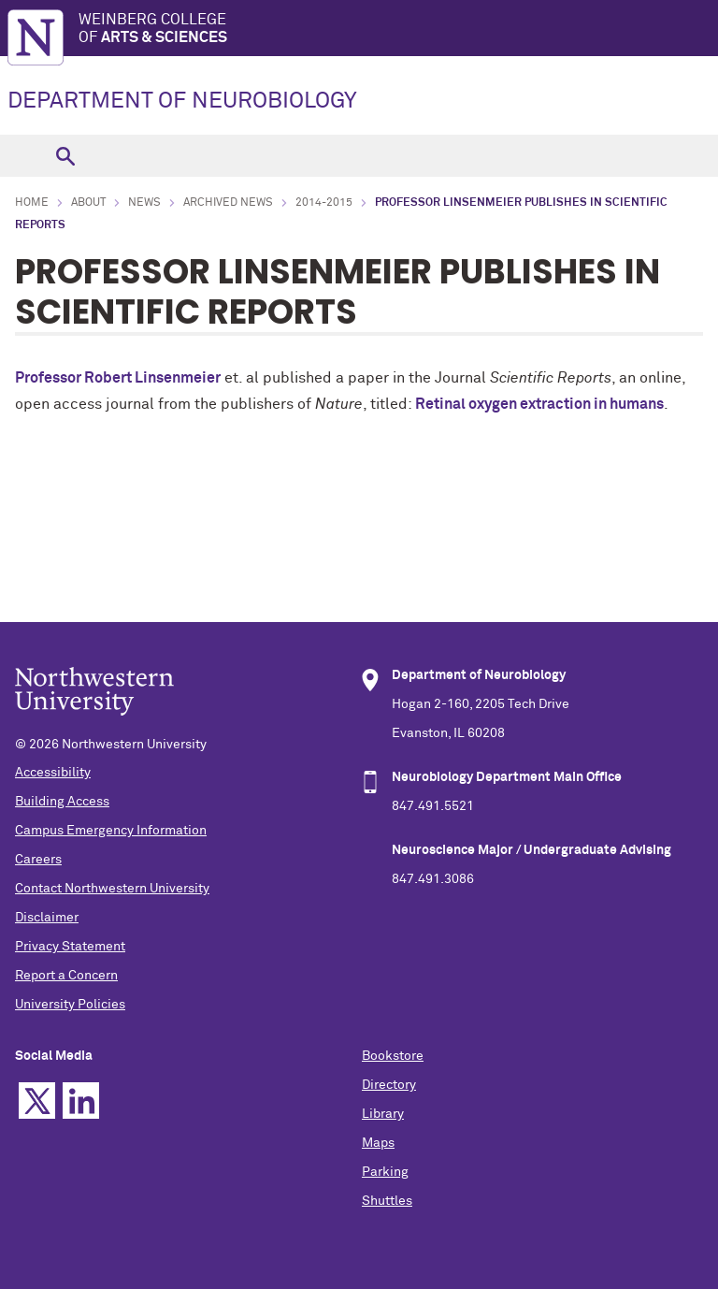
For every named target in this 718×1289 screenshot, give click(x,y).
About (88, 203)
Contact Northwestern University (112, 888)
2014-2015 (323, 203)
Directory (389, 1085)
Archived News (228, 203)
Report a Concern (66, 975)
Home (32, 203)
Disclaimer (47, 917)
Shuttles (387, 1201)
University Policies (70, 1004)
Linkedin (81, 1100)
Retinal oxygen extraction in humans (539, 404)
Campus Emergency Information (111, 830)
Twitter (37, 1100)
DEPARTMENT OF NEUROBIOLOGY (182, 101)
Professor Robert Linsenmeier (118, 377)
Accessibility (53, 772)
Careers (38, 859)
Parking (385, 1172)
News (144, 203)
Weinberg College (398, 29)
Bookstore (393, 1056)
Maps (378, 1143)
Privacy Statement (70, 946)
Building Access (62, 801)
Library (383, 1114)
